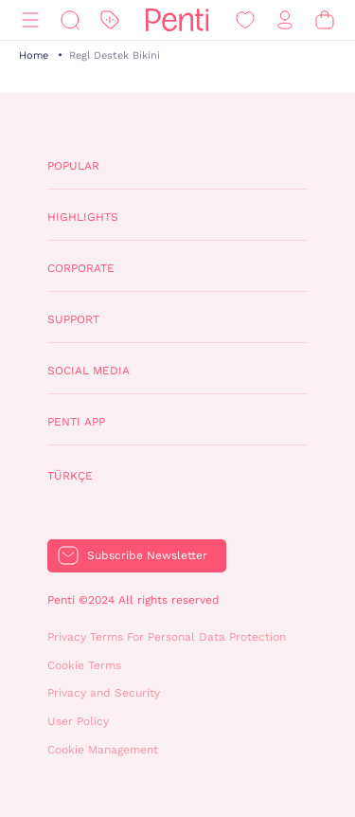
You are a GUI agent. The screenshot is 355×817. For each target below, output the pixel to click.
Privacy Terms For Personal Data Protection (166, 637)
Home (33, 55)
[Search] (70, 20)
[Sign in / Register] (285, 20)
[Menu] (30, 20)
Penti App (76, 421)
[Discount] (109, 20)
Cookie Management (102, 749)
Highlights (82, 217)
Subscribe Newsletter (147, 555)
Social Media (88, 370)
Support (73, 319)
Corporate (81, 268)
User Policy (78, 721)
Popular (73, 165)
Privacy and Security (103, 692)
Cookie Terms (84, 665)
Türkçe (70, 475)
